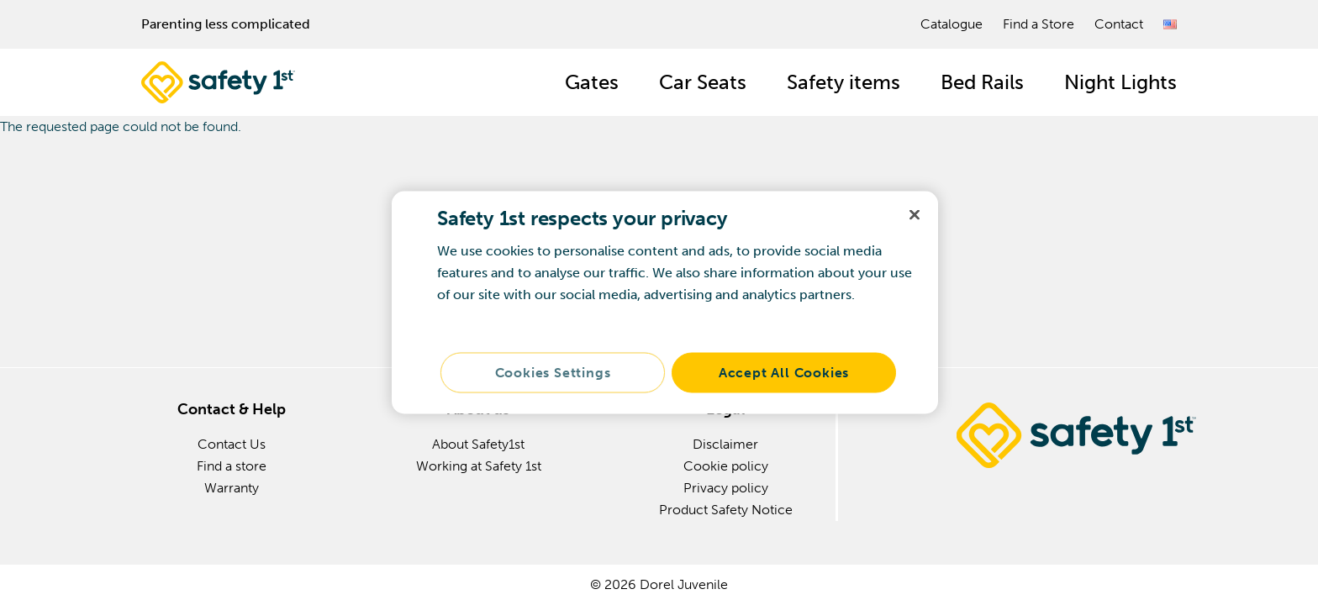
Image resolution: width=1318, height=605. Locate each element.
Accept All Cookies (784, 373)
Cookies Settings (553, 373)
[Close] (914, 215)
